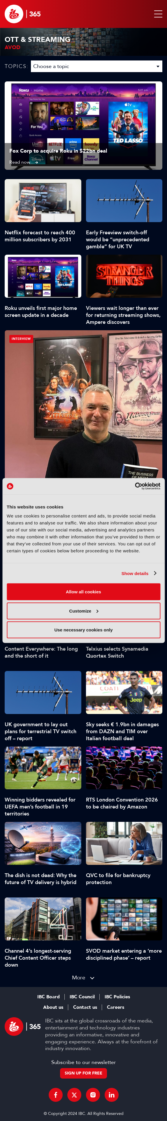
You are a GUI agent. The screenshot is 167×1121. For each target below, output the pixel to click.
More (78, 977)
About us (53, 1007)
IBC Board (48, 997)
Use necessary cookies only (83, 629)
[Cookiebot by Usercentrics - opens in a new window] (134, 486)
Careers (115, 1007)
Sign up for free (83, 1073)
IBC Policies (117, 997)
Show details (135, 573)
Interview (21, 339)
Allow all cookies (83, 591)
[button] (157, 13)
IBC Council (82, 997)
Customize (83, 610)
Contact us (85, 1007)
